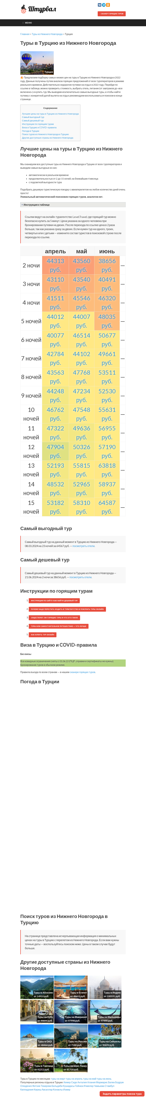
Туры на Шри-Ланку (75, 1065)
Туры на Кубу (45, 1017)
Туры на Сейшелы (110, 1041)
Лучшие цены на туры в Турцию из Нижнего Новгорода (50, 113)
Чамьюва (99, 1085)
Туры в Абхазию (43, 992)
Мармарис (102, 1082)
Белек (111, 1082)
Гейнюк (79, 1085)
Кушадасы (69, 1085)
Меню (28, 22)
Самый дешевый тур (33, 120)
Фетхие (36, 1085)
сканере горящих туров (82, 672)
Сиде (74, 1082)
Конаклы (58, 1089)
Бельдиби (57, 1085)
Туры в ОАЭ (45, 1041)
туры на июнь (104, 1078)
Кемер (67, 1082)
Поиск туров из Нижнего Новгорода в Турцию (45, 134)
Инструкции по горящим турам (38, 124)
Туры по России (77, 1041)
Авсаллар (47, 1089)
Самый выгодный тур (33, 117)
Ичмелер (88, 1085)
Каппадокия (26, 1089)
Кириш (37, 1089)
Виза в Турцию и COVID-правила (39, 127)
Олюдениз (26, 1085)
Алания (91, 1082)
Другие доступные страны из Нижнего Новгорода (47, 137)
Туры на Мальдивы (109, 1017)
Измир (66, 1089)
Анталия (82, 1082)
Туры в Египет (78, 992)
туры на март (58, 1078)
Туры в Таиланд (43, 1065)
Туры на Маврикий (76, 1017)
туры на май (89, 1078)
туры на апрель (74, 1078)
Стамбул (109, 1085)
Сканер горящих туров (111, 14)
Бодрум (119, 1082)
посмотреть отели (84, 546)
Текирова (46, 1085)
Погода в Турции (30, 131)
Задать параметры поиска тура (122, 1093)
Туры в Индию (112, 992)
